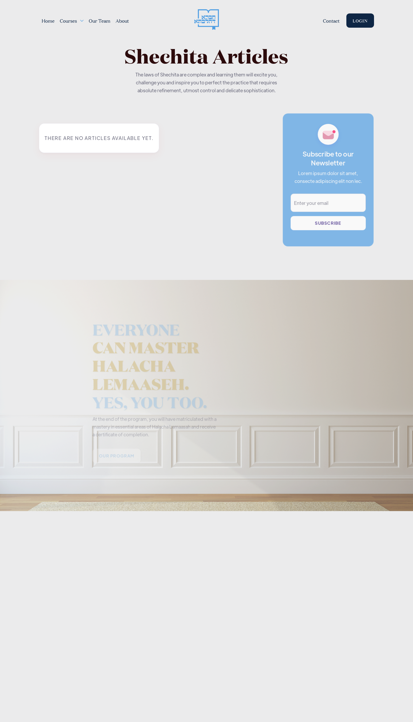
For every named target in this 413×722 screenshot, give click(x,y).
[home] (206, 20)
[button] (71, 20)
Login (360, 20)
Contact (331, 20)
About (122, 20)
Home (48, 20)
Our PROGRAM (116, 456)
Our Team (99, 20)
